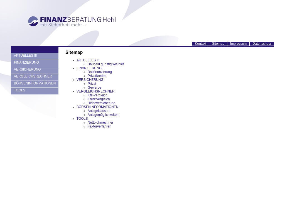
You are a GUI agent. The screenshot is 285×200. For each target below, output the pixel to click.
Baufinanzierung (100, 72)
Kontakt (200, 44)
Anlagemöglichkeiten (103, 115)
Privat (92, 84)
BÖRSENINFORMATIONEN (35, 83)
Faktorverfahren (99, 126)
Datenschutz (261, 44)
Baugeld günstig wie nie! (106, 64)
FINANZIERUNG (26, 62)
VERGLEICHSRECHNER (33, 76)
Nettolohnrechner (100, 122)
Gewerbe (94, 87)
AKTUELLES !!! (25, 56)
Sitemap (218, 44)
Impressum (238, 44)
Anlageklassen (98, 111)
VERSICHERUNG (27, 69)
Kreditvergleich (99, 99)
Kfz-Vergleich (97, 95)
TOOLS (19, 90)
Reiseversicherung (101, 103)
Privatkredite (97, 76)
